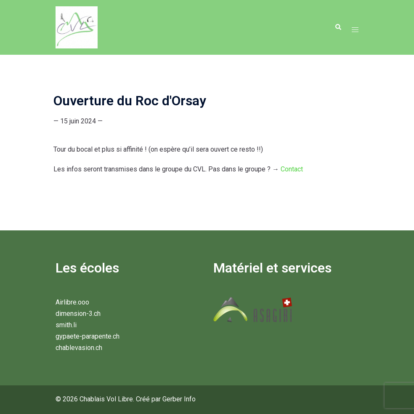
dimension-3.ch (78, 314)
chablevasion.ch (79, 348)
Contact (292, 169)
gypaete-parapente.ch (87, 336)
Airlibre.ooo (72, 302)
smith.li (66, 325)
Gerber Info (179, 399)
